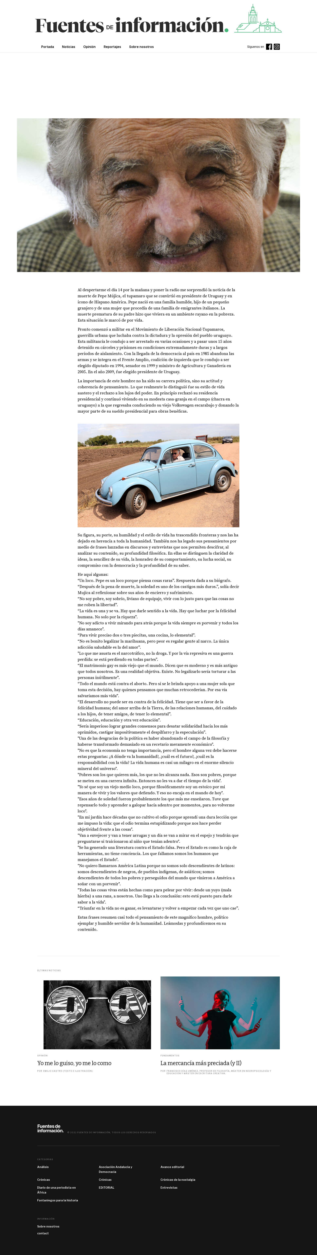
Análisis (43, 1167)
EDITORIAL (106, 1187)
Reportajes (112, 47)
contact (43, 1233)
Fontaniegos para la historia (57, 1200)
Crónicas (43, 1179)
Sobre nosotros (48, 1226)
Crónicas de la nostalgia (178, 1179)
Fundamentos (170, 1055)
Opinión (89, 47)
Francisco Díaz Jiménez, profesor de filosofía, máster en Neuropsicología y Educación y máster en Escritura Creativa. (219, 1072)
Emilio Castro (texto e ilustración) (68, 1071)
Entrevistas (169, 1187)
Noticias (68, 47)
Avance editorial (172, 1167)
